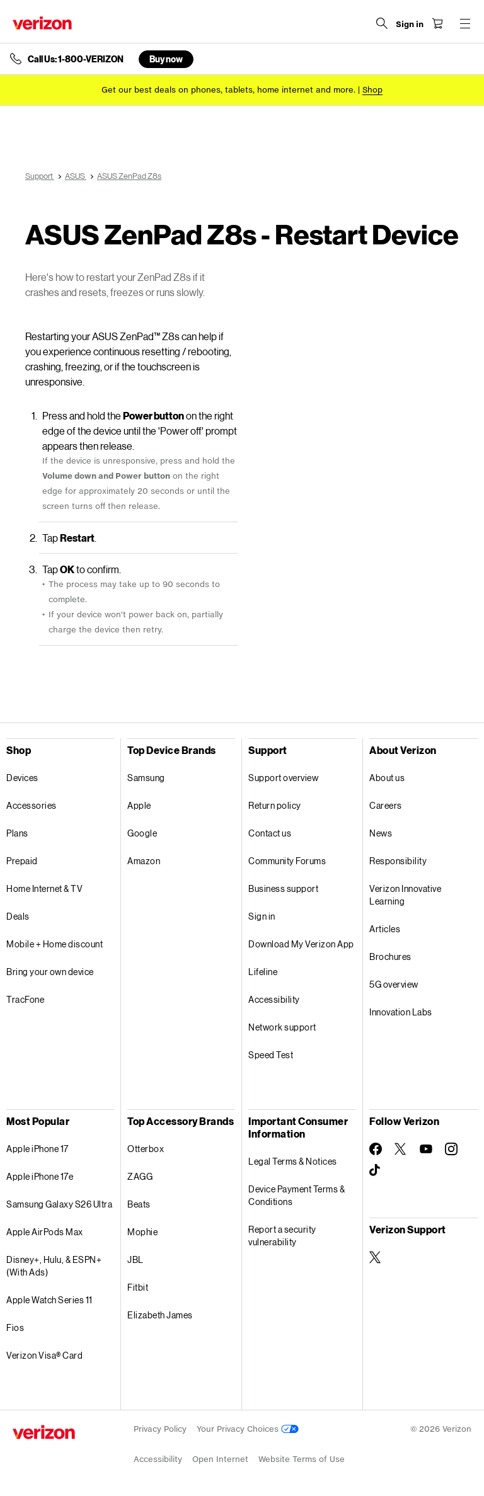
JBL (135, 1259)
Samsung (146, 777)
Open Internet (220, 1459)
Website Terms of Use (301, 1459)
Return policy (274, 805)
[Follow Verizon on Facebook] (375, 1149)
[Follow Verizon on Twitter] (401, 1149)
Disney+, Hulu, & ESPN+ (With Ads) (53, 1265)
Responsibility (398, 860)
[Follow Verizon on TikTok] (375, 1170)
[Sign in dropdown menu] (410, 24)
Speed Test (270, 1054)
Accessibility (274, 999)
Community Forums (287, 860)
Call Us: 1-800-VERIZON (76, 59)
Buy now (166, 59)
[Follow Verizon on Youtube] (426, 1149)
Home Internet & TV (44, 888)
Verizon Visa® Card (44, 1355)
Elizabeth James (160, 1315)
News (380, 833)
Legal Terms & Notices (292, 1161)
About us (387, 777)
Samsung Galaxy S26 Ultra (59, 1204)
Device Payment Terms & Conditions (296, 1195)
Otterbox (145, 1148)
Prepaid (22, 860)
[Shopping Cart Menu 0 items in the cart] (437, 23)
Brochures (390, 956)
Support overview (283, 777)
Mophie (142, 1231)
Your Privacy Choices (248, 1429)
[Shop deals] (372, 89)
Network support (282, 1027)
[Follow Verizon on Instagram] (451, 1149)
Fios (15, 1327)
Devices (22, 777)
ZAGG (140, 1176)
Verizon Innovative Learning (405, 894)
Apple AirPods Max (44, 1231)
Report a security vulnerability (282, 1235)
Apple (139, 805)
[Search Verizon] (382, 23)
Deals (18, 916)
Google (142, 833)
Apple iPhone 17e (39, 1176)
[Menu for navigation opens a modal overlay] (465, 23)
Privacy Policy (160, 1429)
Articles (384, 928)
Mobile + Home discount (54, 944)
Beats (139, 1204)
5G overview (393, 984)
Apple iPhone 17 (37, 1148)
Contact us (269, 833)
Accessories (31, 805)
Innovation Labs (400, 1012)
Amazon (143, 860)
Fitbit (137, 1287)
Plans (17, 833)
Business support (283, 888)
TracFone (25, 999)
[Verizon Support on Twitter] (375, 1257)
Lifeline (262, 971)
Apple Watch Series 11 (49, 1299)
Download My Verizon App (301, 944)
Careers (385, 805)
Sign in (261, 916)
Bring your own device (50, 971)
